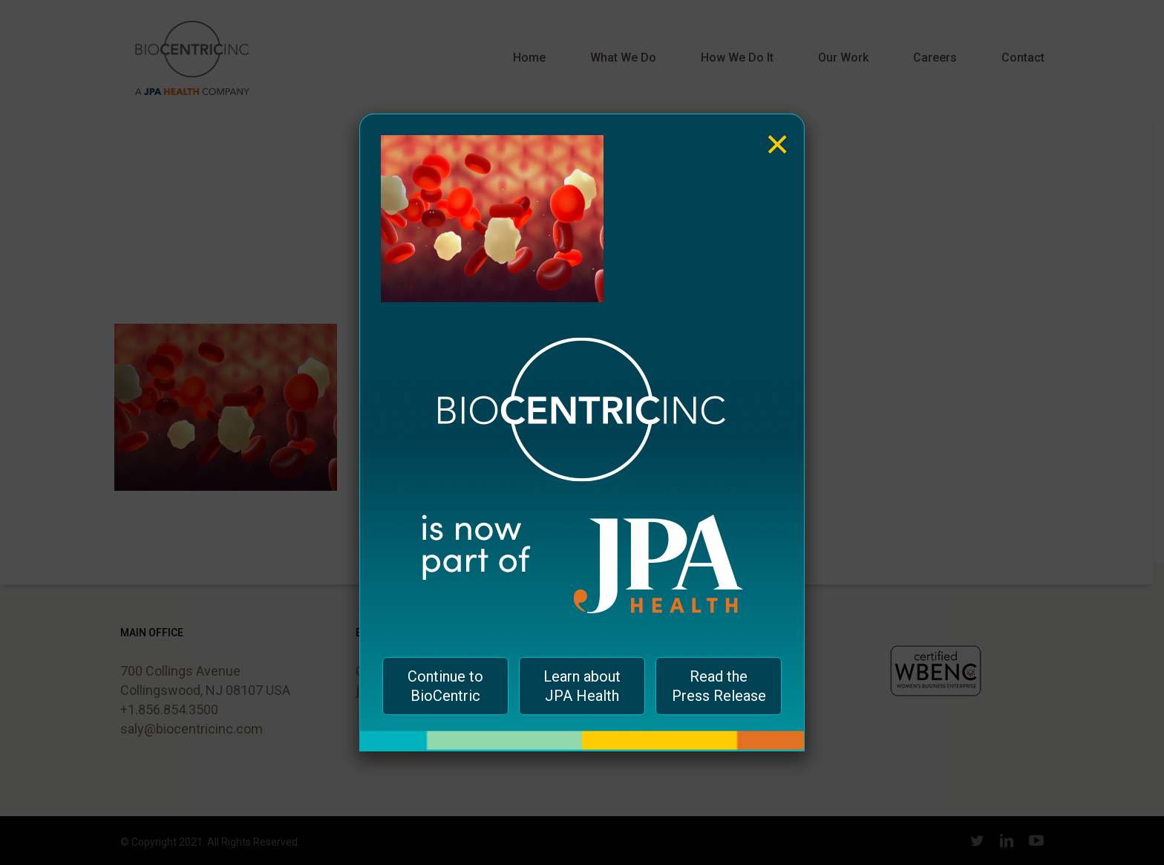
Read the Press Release (719, 686)
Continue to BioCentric (445, 686)
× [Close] (777, 133)
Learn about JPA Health (582, 686)
